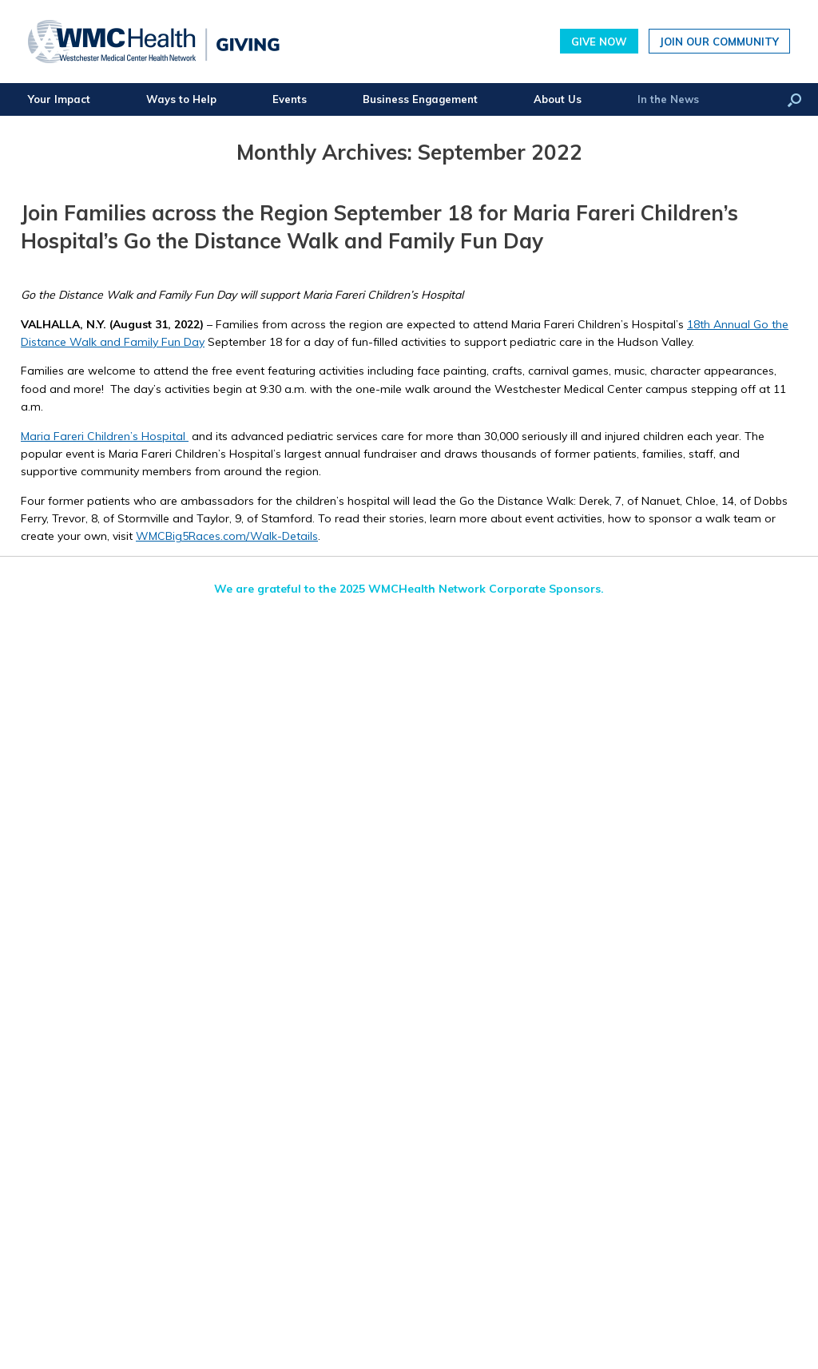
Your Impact (59, 99)
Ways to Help (181, 99)
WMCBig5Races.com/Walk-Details (227, 536)
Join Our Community (719, 40)
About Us (558, 99)
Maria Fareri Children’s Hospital (105, 436)
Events (289, 99)
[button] (794, 99)
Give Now (599, 40)
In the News (668, 99)
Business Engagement (420, 99)
